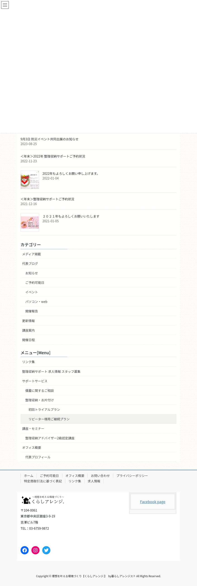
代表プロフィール (38, 457)
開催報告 (31, 311)
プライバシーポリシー (132, 475)
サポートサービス (34, 381)
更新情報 (28, 320)
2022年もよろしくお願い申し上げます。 (71, 173)
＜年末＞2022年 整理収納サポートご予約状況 (53, 156)
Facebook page (152, 501)
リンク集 (28, 361)
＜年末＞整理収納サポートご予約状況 (47, 199)
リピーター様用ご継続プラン (49, 419)
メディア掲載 (31, 254)
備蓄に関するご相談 (39, 390)
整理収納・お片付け (39, 400)
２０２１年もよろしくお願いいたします (70, 216)
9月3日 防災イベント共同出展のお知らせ (49, 139)
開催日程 (28, 339)
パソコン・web (36, 301)
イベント (31, 292)
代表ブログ (30, 263)
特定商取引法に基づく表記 (43, 481)
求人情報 (94, 481)
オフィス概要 (31, 447)
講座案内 (28, 330)
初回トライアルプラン (44, 409)
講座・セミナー (33, 428)
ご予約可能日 (34, 282)
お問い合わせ (100, 475)
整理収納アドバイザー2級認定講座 (50, 438)
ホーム (28, 475)
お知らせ (31, 273)
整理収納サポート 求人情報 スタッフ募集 (51, 371)
